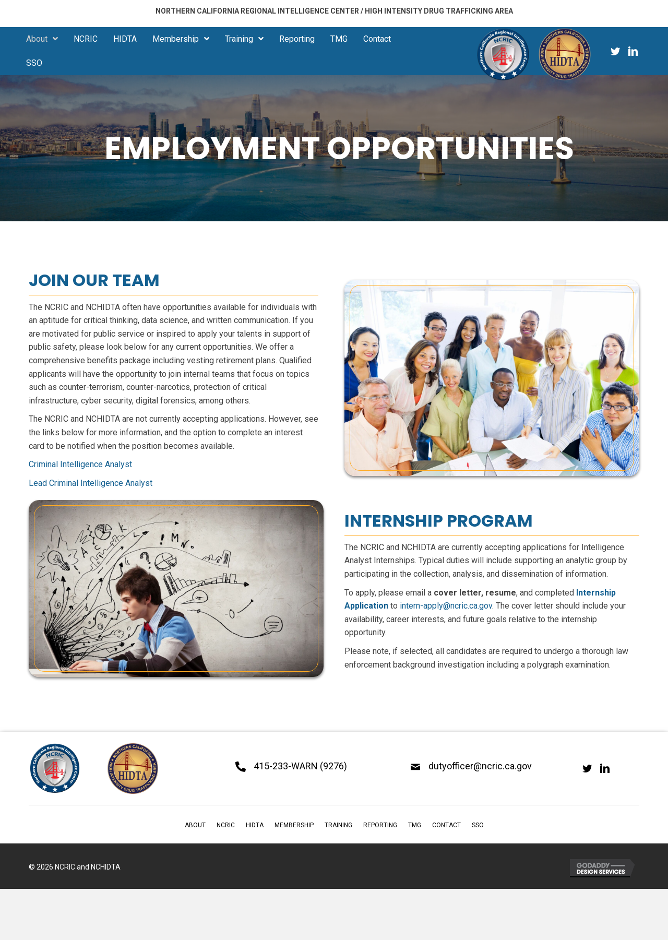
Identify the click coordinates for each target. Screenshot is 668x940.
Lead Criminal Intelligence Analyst (90, 483)
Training (338, 825)
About (195, 825)
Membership (294, 825)
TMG (414, 825)
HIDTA (255, 825)
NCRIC (226, 825)
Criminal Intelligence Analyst (80, 464)
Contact (446, 825)
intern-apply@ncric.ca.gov (446, 606)
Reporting (380, 825)
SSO (478, 825)
